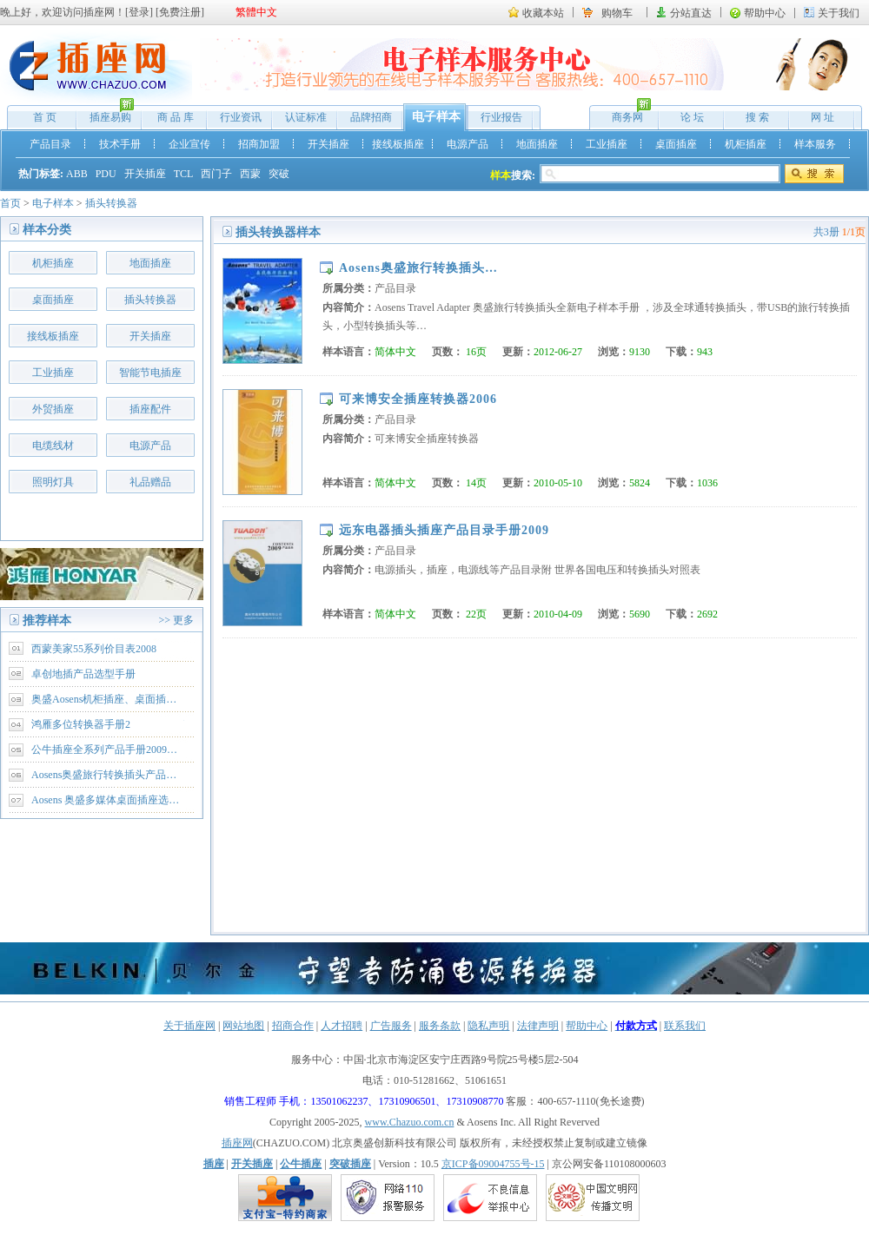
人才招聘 (341, 1026)
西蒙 (250, 174)
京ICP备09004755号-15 (493, 1164)
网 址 (822, 117)
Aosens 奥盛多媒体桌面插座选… (105, 800)
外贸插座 (53, 409)
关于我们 (838, 13)
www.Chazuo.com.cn (409, 1122)
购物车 (617, 13)
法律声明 (538, 1026)
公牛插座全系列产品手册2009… (104, 749)
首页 (10, 203)
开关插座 (328, 144)
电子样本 (436, 116)
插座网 (237, 1143)
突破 (279, 174)
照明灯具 (53, 482)
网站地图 (243, 1026)
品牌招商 (371, 117)
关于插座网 (189, 1026)
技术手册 (120, 144)
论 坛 (692, 117)
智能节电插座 (150, 373)
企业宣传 (189, 144)
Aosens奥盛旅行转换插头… (418, 267)
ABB (77, 174)
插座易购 (105, 113)
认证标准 (306, 117)
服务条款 (440, 1026)
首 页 (44, 117)
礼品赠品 (150, 482)
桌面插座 (676, 144)
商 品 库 (175, 117)
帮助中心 (765, 13)
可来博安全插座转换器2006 (418, 399)
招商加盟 (259, 144)
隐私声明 (488, 1026)
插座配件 (150, 409)
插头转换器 (111, 203)
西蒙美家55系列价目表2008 (93, 649)
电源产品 (467, 144)
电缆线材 (53, 445)
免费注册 (180, 12)
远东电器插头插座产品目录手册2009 (444, 530)
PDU (106, 174)
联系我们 (685, 1026)
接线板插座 (398, 144)
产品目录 (50, 144)
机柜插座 (745, 144)
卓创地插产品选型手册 (83, 674)
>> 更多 (176, 620)
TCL (184, 174)
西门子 (216, 174)
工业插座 (606, 144)
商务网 (622, 113)
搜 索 (757, 117)
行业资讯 (241, 117)
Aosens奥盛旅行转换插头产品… (103, 775)
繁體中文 (256, 12)
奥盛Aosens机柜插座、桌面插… (103, 699)
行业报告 (501, 117)
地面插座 (537, 144)
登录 (139, 12)
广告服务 (391, 1026)
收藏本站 (543, 13)
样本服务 (815, 144)
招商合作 (293, 1026)
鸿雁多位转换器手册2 (80, 724)
